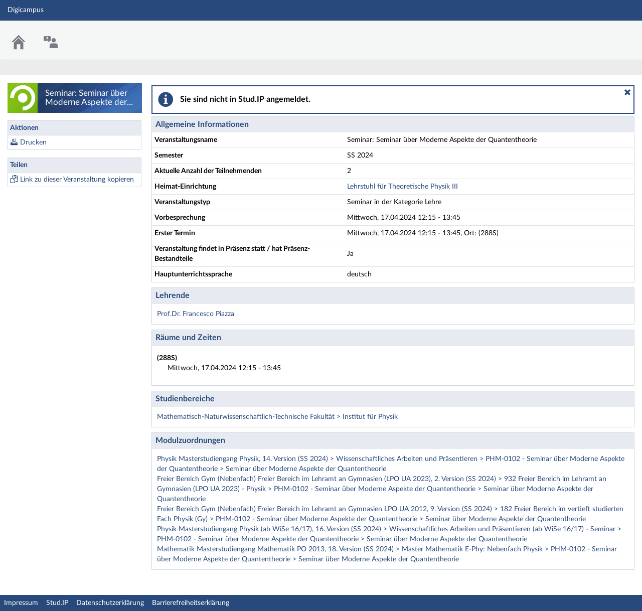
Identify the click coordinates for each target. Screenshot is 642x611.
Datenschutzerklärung (110, 602)
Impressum (21, 602)
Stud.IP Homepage (603, 34)
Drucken (33, 142)
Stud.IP (57, 602)
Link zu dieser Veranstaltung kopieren (77, 179)
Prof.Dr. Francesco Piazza (195, 314)
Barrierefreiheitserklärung (190, 602)
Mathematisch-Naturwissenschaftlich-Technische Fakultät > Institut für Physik (277, 416)
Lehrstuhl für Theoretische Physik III (402, 186)
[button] (627, 92)
